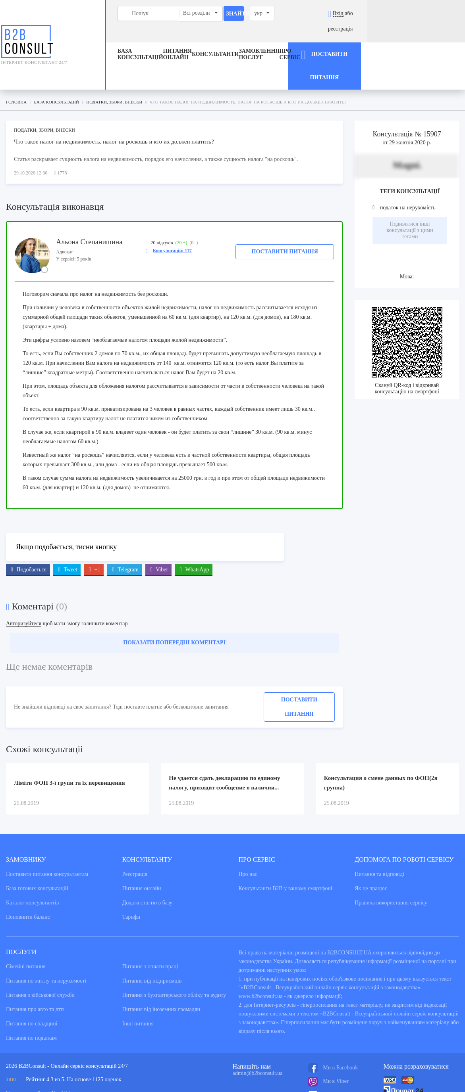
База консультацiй (108, 39)
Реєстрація (134, 837)
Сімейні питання (26, 929)
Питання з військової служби (40, 958)
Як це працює (371, 851)
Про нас (248, 837)
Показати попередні (174, 605)
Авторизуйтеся (23, 586)
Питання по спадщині (32, 986)
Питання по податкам (31, 1001)
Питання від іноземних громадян (161, 972)
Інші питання (138, 986)
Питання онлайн (157, 39)
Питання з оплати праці (150, 929)
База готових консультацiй (37, 851)
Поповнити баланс (28, 880)
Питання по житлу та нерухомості (46, 943)
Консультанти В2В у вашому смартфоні (285, 851)
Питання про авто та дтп (35, 972)
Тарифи (131, 880)
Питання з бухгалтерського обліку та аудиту (174, 958)
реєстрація (438, 13)
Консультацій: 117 (172, 213)
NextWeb (61, 1056)
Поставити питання (285, 214)
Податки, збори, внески (44, 92)
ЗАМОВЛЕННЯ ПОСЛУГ (259, 39)
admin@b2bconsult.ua (258, 1036)
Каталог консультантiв (32, 865)
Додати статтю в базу (147, 865)
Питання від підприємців (152, 943)
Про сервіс (309, 39)
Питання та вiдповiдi (379, 837)
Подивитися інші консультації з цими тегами (409, 193)
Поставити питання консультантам (47, 837)
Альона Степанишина (89, 204)
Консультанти (215, 39)
